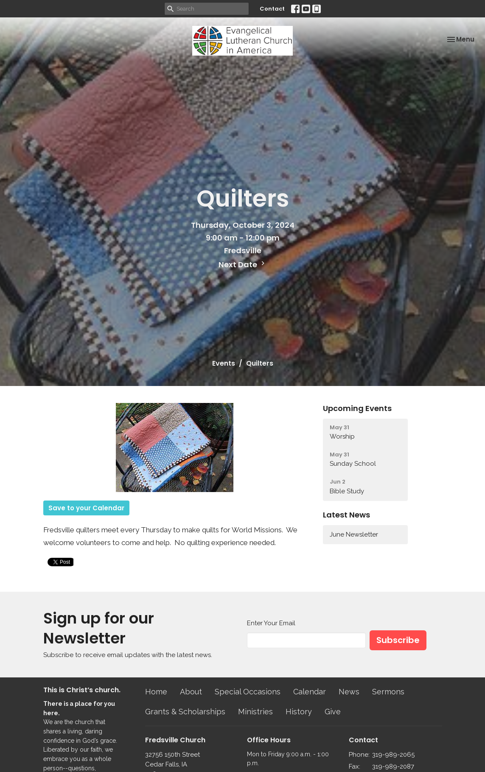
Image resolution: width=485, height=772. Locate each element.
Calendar (309, 691)
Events (223, 363)
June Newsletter (354, 534)
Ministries (255, 711)
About (191, 691)
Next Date (243, 264)
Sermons (388, 691)
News (349, 691)
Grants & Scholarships (185, 711)
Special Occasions (247, 691)
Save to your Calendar (86, 507)
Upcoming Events (357, 408)
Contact (272, 9)
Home (156, 691)
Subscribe (398, 640)
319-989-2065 (393, 754)
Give (333, 711)
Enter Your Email (271, 623)
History (299, 711)
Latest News (346, 514)
